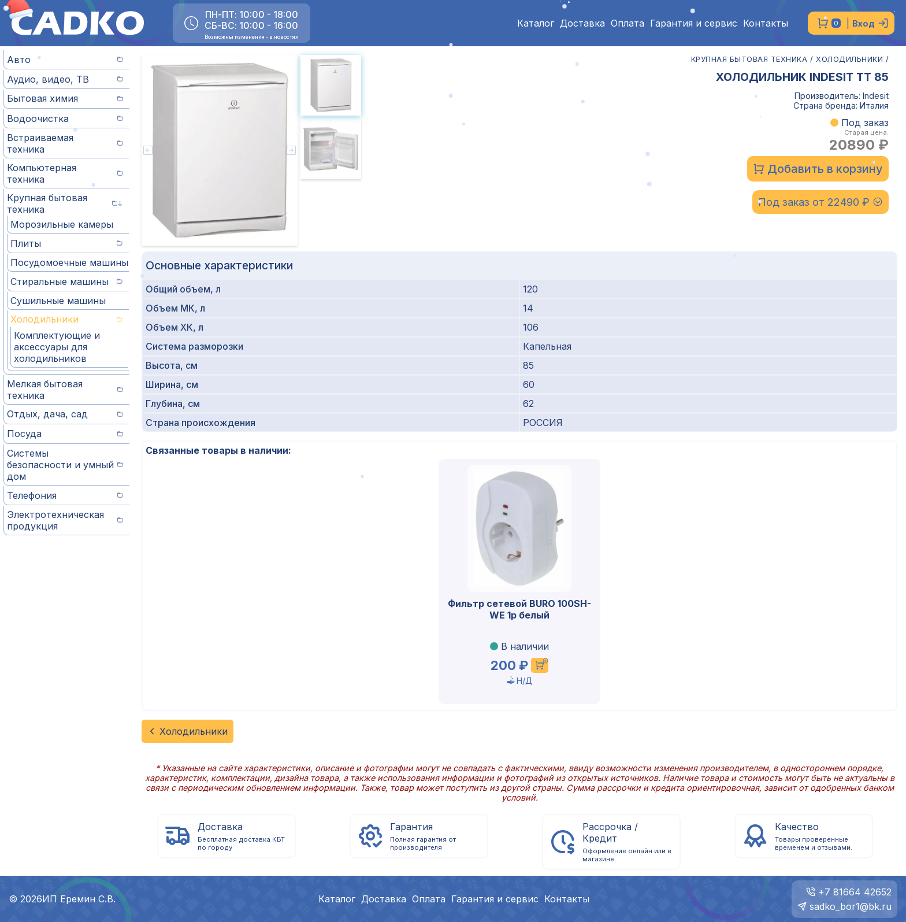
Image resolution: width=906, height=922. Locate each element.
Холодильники (66, 319)
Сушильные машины (58, 300)
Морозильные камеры (61, 224)
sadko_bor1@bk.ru (851, 906)
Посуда (65, 433)
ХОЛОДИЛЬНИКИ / (852, 59)
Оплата (627, 23)
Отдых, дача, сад (65, 414)
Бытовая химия (65, 98)
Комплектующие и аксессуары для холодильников (57, 346)
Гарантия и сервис (693, 23)
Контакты (765, 23)
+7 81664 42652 (855, 892)
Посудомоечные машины (69, 262)
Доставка (582, 23)
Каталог (535, 23)
